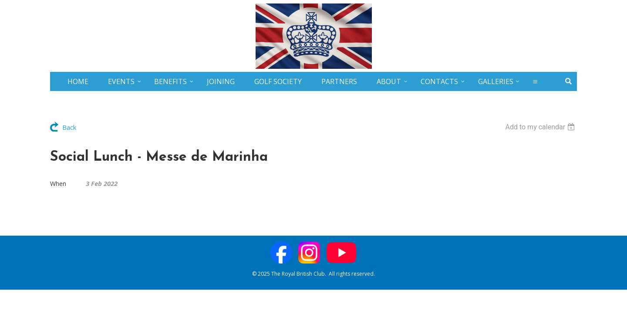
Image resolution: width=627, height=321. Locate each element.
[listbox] (541, 127)
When (58, 183)
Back (69, 127)
